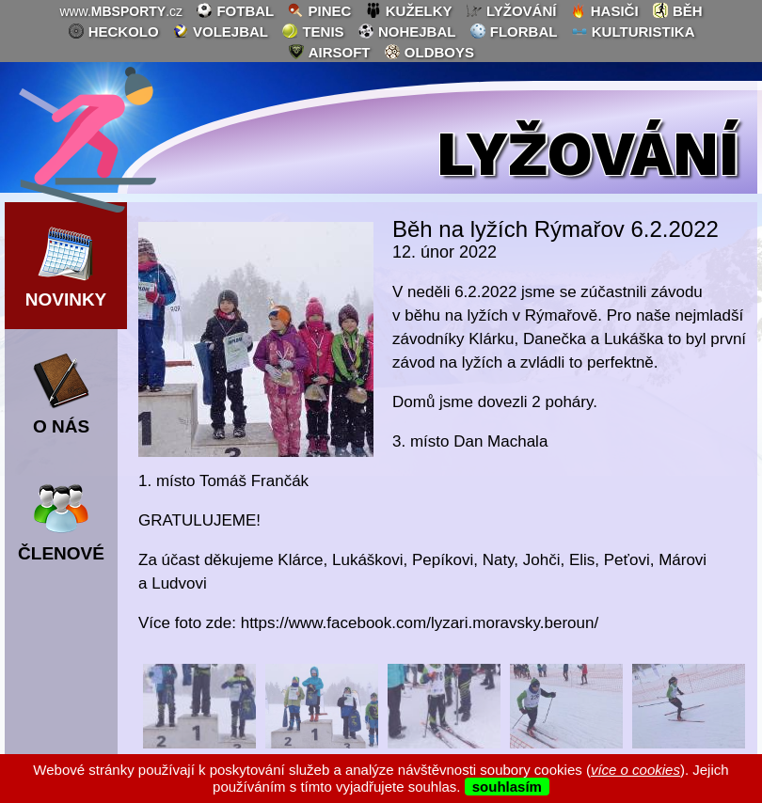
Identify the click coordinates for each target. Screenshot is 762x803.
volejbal (220, 31)
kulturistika (633, 31)
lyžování (511, 10)
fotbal (235, 10)
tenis (312, 31)
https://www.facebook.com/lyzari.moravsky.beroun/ (419, 623)
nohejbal (406, 31)
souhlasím (507, 787)
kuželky (408, 10)
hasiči (604, 10)
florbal (513, 31)
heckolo (113, 31)
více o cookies (635, 770)
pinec (319, 10)
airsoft (329, 51)
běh (677, 10)
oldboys (429, 51)
